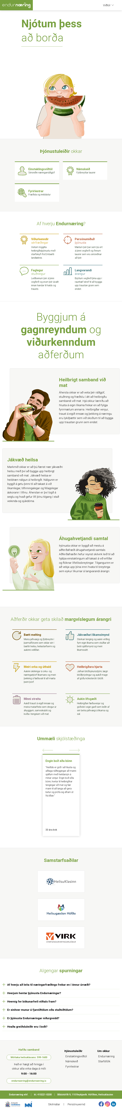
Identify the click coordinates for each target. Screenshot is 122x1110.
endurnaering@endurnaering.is (28, 1080)
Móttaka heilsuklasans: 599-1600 (29, 1057)
